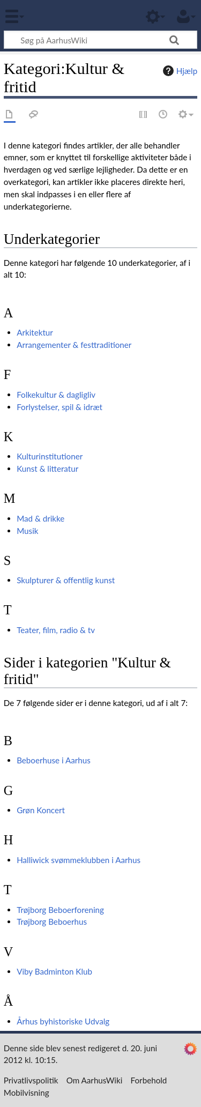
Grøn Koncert (41, 810)
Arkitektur (35, 332)
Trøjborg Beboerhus (52, 921)
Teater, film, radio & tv (56, 630)
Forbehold (149, 1080)
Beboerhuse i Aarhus (54, 760)
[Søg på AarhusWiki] (100, 39)
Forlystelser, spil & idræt (59, 407)
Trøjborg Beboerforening (60, 910)
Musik (27, 531)
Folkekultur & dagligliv (56, 394)
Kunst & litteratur (47, 468)
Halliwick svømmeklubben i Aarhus (78, 860)
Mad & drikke (40, 518)
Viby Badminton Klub (54, 971)
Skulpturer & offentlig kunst (66, 580)
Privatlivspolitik (31, 1080)
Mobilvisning (26, 1092)
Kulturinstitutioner (50, 456)
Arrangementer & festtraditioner (74, 345)
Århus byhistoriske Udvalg (63, 1021)
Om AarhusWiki (94, 1080)
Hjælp (178, 70)
